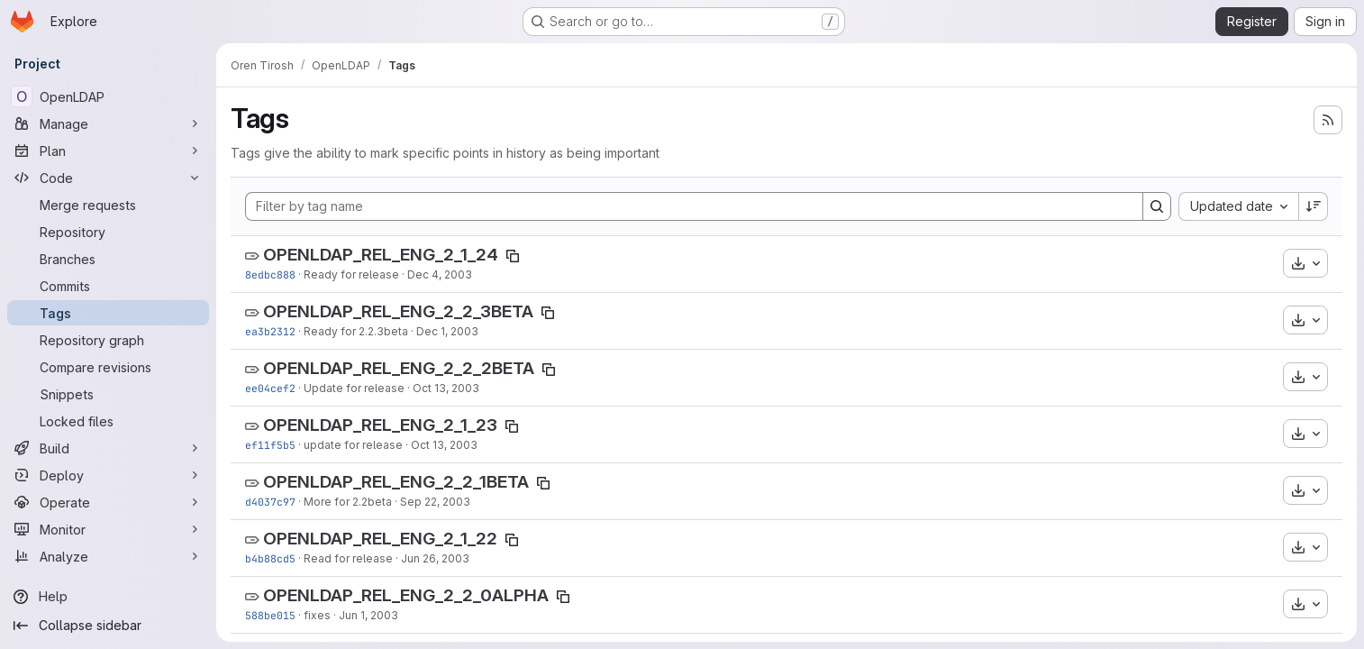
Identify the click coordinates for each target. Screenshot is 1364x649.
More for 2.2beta (348, 501)
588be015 (270, 615)
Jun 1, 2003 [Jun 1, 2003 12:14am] (368, 615)
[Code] (108, 177)
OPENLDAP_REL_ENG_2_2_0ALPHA (406, 595)
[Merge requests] (108, 204)
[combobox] (1238, 206)
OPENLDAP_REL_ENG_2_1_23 (380, 425)
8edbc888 (270, 274)
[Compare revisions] (108, 366)
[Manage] (108, 123)
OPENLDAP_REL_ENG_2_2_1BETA (396, 481)
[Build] (108, 448)
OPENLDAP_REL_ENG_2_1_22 (380, 538)
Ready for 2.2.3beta (356, 331)
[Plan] (108, 150)
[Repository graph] (108, 339)
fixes (317, 615)
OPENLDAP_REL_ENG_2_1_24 (380, 254)
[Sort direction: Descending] (1313, 206)
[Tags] (108, 312)
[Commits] (108, 285)
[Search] (1156, 206)
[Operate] (108, 502)
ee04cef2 (270, 388)
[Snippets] (108, 394)
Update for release (354, 388)
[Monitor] (108, 529)
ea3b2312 (270, 331)
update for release (353, 445)
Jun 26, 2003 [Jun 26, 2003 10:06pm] (435, 558)
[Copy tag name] (512, 256)
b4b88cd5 (270, 558)
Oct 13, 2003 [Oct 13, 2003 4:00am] (446, 388)
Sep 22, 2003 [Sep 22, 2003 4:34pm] (435, 501)
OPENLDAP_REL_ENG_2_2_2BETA (398, 368)
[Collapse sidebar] (108, 625)
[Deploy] (108, 475)
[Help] (108, 596)
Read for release (348, 558)
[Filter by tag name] (694, 206)
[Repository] (108, 231)
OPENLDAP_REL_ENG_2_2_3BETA (398, 311)
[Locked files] (108, 421)
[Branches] (108, 258)
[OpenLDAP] (108, 96)
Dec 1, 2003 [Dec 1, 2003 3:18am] (447, 331)
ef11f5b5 (270, 445)
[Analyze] (108, 556)
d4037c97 (270, 501)
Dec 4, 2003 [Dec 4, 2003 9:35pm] (439, 274)
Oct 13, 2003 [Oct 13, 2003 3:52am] (444, 445)
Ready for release (351, 274)
